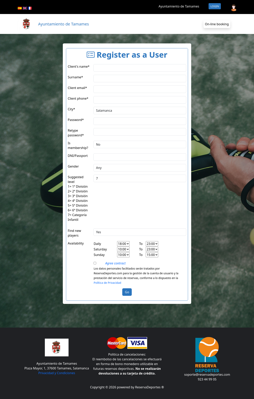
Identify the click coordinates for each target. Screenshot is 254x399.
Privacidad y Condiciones (56, 373)
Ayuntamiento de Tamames (179, 6)
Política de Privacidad (107, 283)
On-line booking (217, 24)
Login (214, 6)
